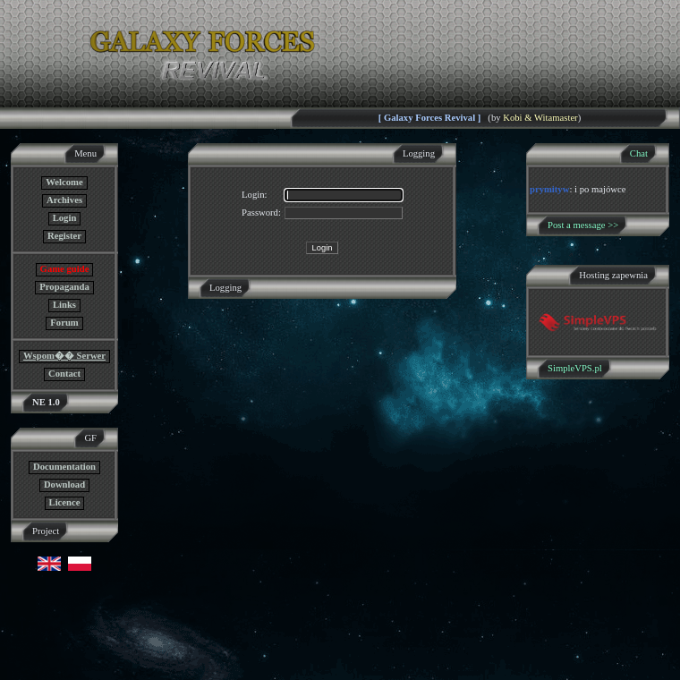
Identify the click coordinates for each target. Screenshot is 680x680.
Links (64, 305)
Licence (65, 502)
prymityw (549, 189)
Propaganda (64, 287)
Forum (64, 322)
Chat (639, 153)
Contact (64, 373)
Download (64, 484)
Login (65, 218)
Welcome (64, 182)
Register (64, 236)
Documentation (64, 467)
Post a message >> (583, 225)
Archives (64, 200)
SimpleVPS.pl (575, 368)
